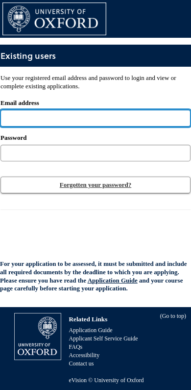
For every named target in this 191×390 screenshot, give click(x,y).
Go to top (173, 315)
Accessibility (84, 355)
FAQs (76, 346)
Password (13, 137)
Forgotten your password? (95, 184)
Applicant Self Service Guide (103, 338)
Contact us (81, 363)
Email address (88, 90)
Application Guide (113, 280)
